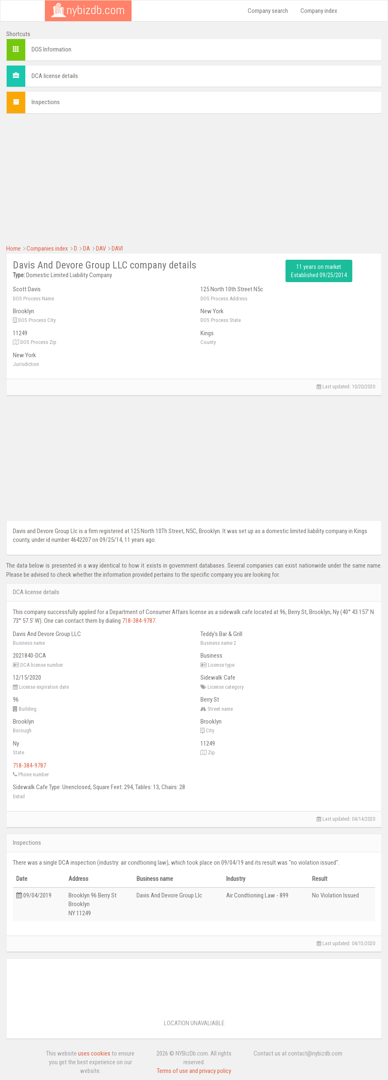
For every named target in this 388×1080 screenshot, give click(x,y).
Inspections (46, 102)
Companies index (47, 248)
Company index (318, 11)
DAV (101, 248)
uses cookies (94, 1053)
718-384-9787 (138, 620)
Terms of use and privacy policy (194, 1071)
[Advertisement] (194, 178)
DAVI (117, 248)
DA (86, 248)
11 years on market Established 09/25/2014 (319, 270)
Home (13, 248)
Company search (268, 11)
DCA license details (55, 76)
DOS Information (51, 49)
